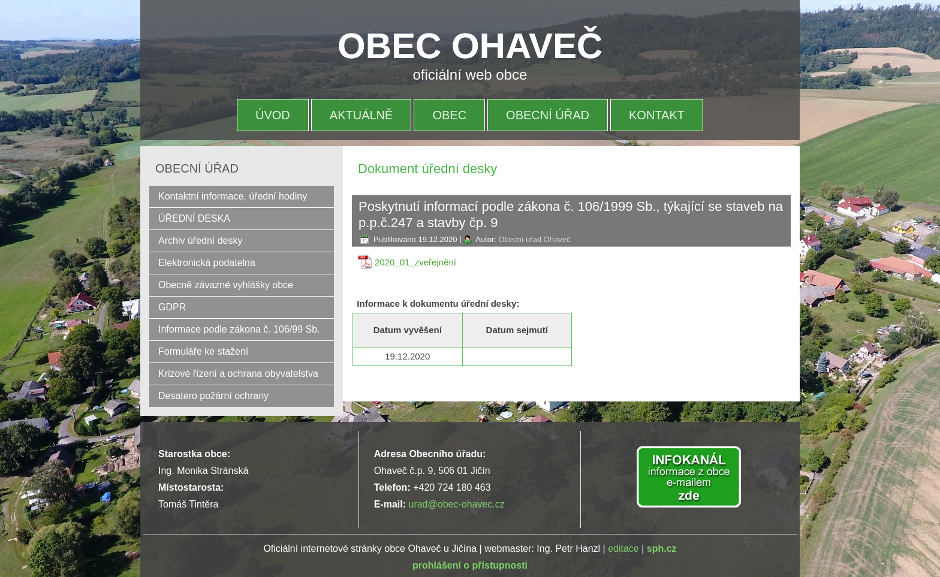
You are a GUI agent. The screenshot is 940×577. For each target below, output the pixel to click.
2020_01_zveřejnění (415, 262)
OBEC (449, 115)
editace (623, 548)
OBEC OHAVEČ (470, 46)
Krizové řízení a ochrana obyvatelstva (238, 373)
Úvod (272, 115)
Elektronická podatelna (206, 263)
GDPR (172, 307)
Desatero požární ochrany (213, 396)
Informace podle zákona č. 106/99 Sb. (239, 329)
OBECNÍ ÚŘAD (547, 115)
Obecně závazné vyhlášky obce (225, 285)
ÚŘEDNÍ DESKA (194, 218)
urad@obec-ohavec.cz (456, 504)
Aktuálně (361, 115)
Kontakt (657, 115)
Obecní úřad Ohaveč (534, 239)
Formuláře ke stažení (203, 351)
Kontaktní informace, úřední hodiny (232, 196)
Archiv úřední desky (200, 240)
